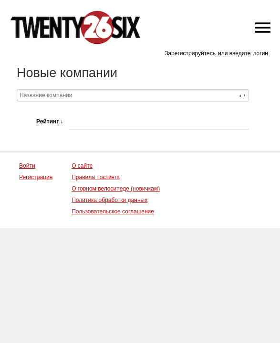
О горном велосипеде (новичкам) (116, 188)
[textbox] (133, 95)
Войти (27, 165)
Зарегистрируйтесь (190, 53)
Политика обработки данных (109, 200)
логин (260, 53)
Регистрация (35, 177)
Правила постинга (96, 177)
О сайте (82, 165)
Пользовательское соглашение (113, 211)
